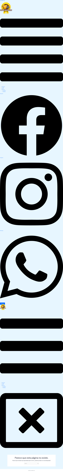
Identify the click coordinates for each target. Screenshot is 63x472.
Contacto (4, 90)
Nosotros (3, 89)
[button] (31, 50)
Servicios (3, 86)
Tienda (3, 87)
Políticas (4, 91)
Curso (3, 88)
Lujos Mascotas (2, 0)
